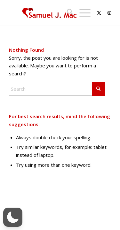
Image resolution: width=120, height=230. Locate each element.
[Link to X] (96, 13)
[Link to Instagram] (106, 13)
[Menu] (82, 13)
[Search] (66, 13)
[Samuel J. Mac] (50, 13)
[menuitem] (66, 13)
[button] (12, 217)
